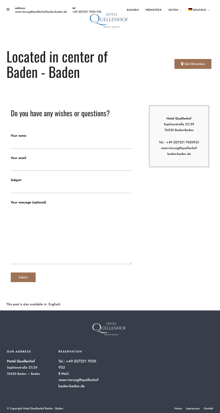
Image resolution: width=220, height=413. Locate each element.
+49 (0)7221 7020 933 (86, 12)
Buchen (133, 10)
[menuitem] (54, 304)
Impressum (193, 408)
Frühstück (153, 10)
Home (178, 408)
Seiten (173, 10)
